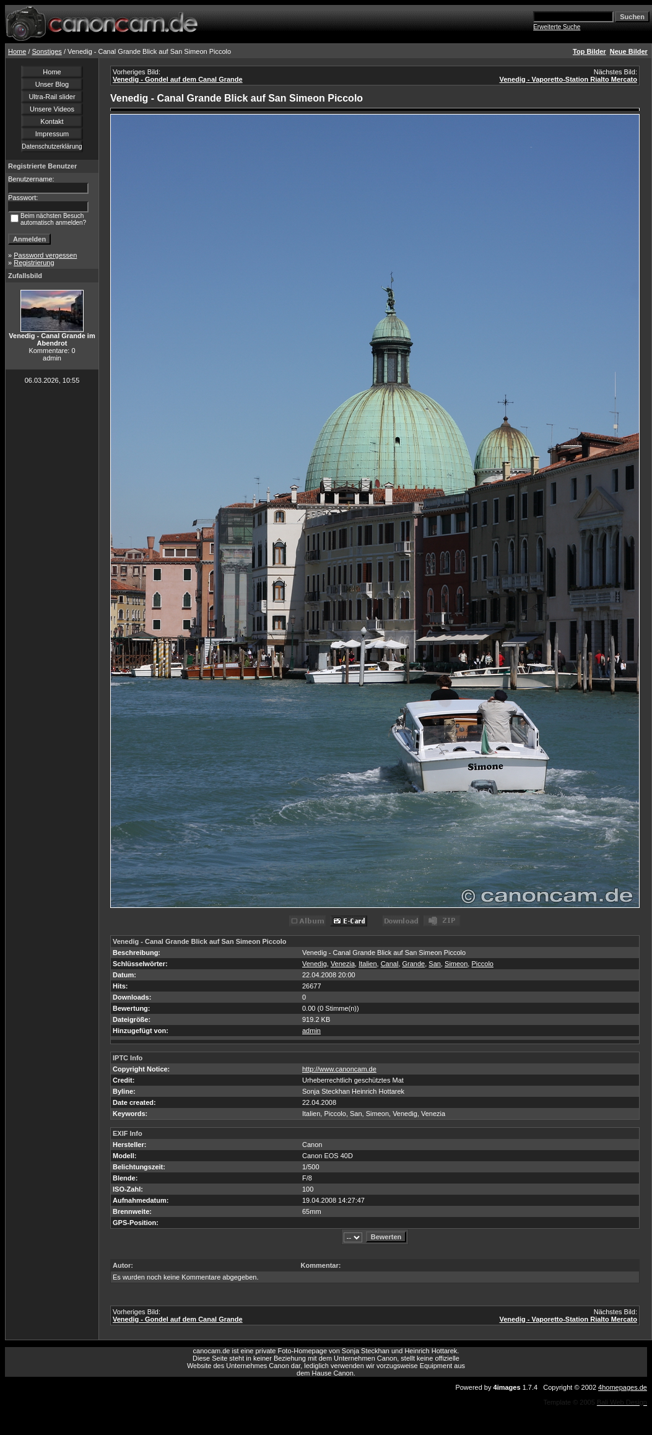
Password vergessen (45, 255)
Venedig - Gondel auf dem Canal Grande (178, 79)
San (434, 963)
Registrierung (34, 262)
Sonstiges (47, 51)
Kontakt (51, 121)
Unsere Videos (52, 109)
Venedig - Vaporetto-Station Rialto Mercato (568, 79)
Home (17, 51)
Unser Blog (52, 84)
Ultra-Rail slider (51, 96)
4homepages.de (622, 1387)
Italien (367, 963)
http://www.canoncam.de (339, 1069)
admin (311, 1030)
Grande (413, 963)
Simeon (456, 963)
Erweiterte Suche (556, 27)
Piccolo (482, 963)
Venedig (314, 963)
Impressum (52, 133)
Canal (390, 963)
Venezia (343, 963)
